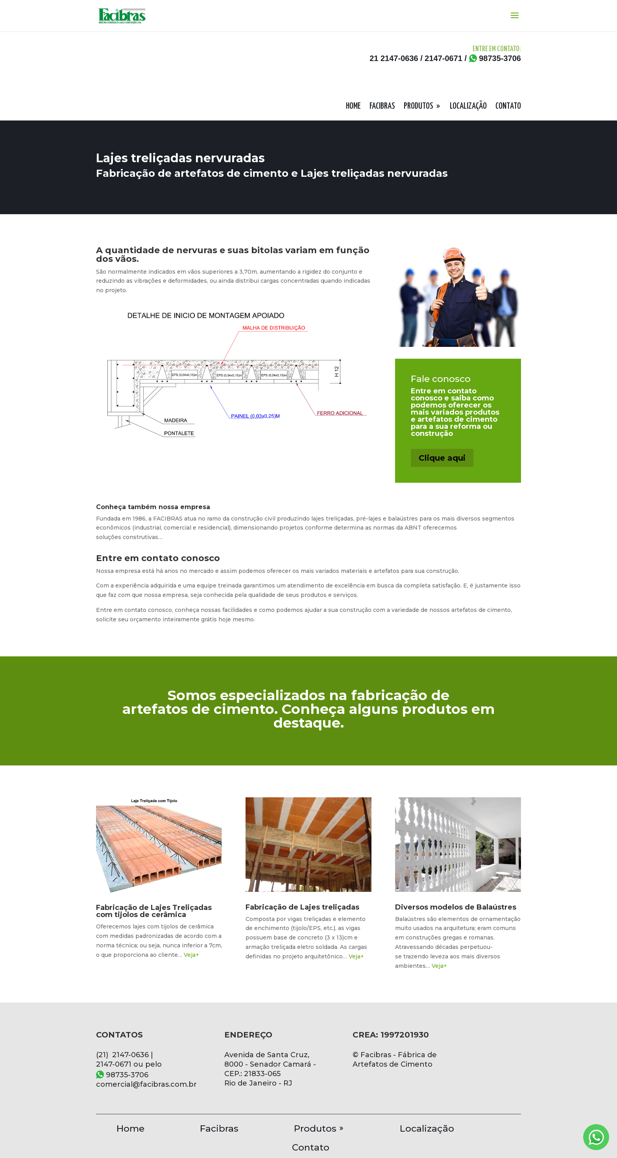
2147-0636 (399, 58)
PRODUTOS (418, 107)
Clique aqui (442, 458)
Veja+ (191, 954)
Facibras (219, 1127)
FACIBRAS (382, 107)
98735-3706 (495, 58)
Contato (310, 1146)
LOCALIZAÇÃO (468, 107)
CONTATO (508, 107)
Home (130, 1127)
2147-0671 (443, 58)
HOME (353, 107)
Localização (427, 1127)
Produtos (315, 1127)
